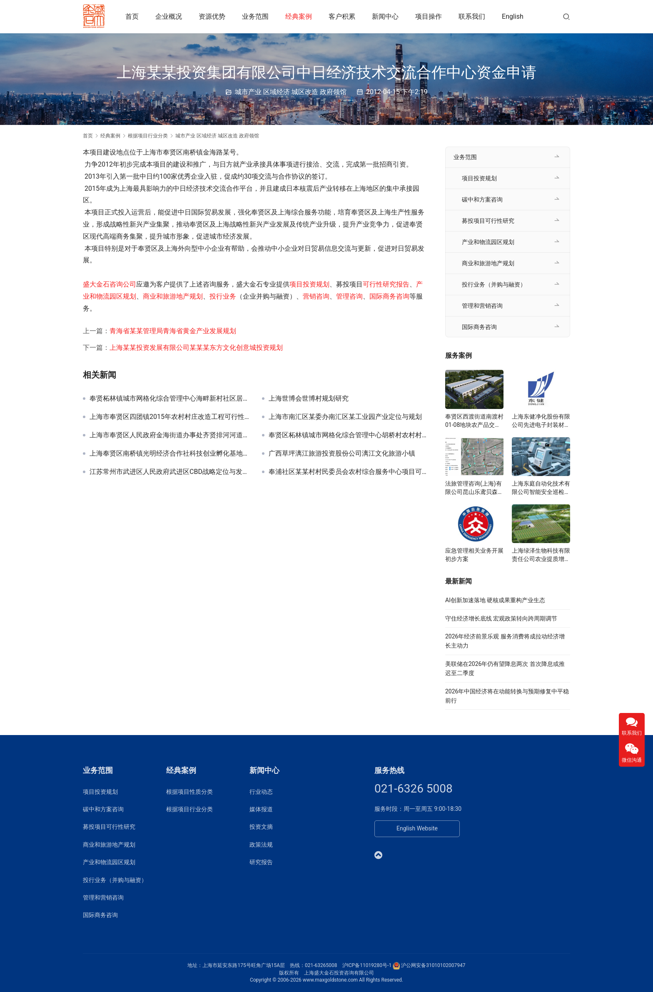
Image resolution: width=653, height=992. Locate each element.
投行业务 (222, 296)
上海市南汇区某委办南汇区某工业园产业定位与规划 (345, 417)
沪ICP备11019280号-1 (367, 965)
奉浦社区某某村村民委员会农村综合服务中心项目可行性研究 (349, 472)
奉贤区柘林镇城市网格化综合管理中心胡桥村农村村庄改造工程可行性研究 (349, 435)
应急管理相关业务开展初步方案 (474, 554)
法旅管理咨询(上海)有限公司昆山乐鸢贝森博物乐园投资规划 (474, 488)
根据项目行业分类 (189, 809)
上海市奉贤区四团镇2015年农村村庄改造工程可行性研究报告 (169, 417)
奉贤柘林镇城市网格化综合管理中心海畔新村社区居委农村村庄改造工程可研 (169, 398)
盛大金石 (96, 284)
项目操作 (429, 16)
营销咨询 (316, 296)
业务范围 (256, 16)
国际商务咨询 (389, 296)
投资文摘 (261, 826)
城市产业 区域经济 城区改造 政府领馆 (290, 92)
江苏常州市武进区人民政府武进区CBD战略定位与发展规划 (169, 472)
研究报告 (261, 862)
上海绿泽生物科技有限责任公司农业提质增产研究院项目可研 (541, 555)
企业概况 (170, 16)
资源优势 (213, 16)
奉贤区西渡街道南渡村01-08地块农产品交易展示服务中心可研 (474, 421)
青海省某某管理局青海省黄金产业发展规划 (173, 331)
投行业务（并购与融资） (494, 284)
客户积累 (343, 16)
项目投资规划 (309, 284)
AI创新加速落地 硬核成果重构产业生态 (495, 600)
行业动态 (261, 791)
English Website (417, 828)
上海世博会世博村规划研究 (309, 398)
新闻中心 (386, 16)
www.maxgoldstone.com (330, 980)
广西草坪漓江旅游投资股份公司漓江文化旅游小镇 (342, 453)
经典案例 (300, 16)
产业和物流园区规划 (488, 242)
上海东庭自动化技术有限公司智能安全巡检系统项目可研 (541, 488)
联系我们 (473, 16)
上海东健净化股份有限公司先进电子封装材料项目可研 (541, 421)
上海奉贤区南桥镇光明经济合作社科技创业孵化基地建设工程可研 (169, 453)
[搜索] (566, 16)
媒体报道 (261, 809)
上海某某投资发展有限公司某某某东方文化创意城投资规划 (196, 347)
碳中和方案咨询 (482, 199)
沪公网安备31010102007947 (433, 965)
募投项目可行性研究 (488, 220)
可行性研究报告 (386, 284)
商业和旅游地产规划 (173, 296)
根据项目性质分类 (189, 791)
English (514, 16)
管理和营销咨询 (482, 305)
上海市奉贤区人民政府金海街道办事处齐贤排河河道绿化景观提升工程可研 (169, 435)
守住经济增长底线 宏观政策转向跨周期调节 (501, 618)
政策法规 (261, 844)
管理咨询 (349, 296)
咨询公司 (123, 284)
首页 (133, 16)
